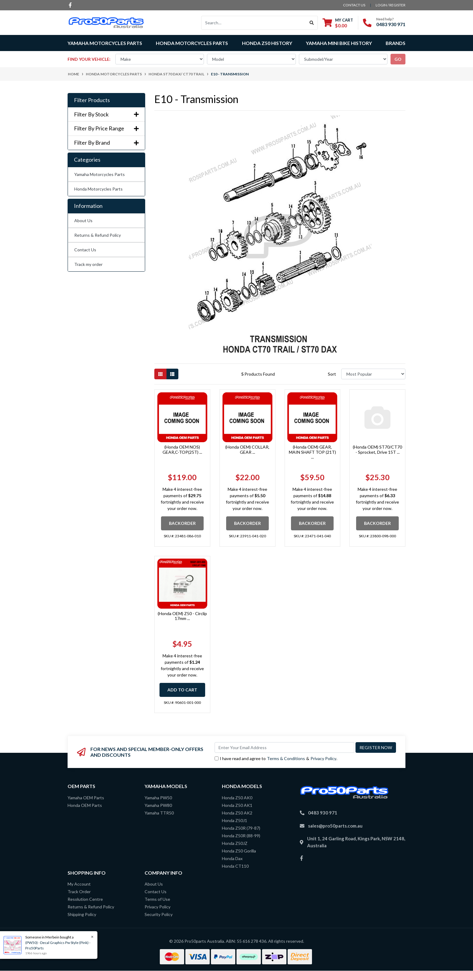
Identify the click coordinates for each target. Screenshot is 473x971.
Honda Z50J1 (234, 820)
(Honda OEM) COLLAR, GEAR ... (247, 449)
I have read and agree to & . (276, 758)
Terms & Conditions (286, 758)
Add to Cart (182, 689)
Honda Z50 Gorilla (239, 850)
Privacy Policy (323, 758)
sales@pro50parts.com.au (335, 825)
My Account (79, 884)
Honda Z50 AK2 (237, 812)
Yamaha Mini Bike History (339, 43)
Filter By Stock (106, 114)
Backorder (182, 523)
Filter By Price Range (106, 128)
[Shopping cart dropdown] (337, 22)
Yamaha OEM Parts (86, 797)
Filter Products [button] (92, 100)
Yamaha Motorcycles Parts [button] (105, 43)
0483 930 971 (390, 24)
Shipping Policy (82, 914)
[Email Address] (284, 747)
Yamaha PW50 (158, 797)
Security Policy (159, 914)
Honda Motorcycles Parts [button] (192, 43)
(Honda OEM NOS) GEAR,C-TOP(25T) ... (182, 449)
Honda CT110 (235, 866)
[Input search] (253, 23)
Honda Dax (232, 858)
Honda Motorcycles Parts (98, 188)
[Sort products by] (373, 374)
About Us (83, 220)
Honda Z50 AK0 (237, 797)
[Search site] (312, 23)
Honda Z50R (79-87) (241, 828)
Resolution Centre (85, 899)
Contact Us (85, 249)
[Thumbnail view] (160, 374)
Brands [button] (395, 43)
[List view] (172, 374)
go (397, 59)
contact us (354, 5)
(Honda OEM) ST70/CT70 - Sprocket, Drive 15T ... (377, 449)
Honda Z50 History (267, 43)
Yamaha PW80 (158, 805)
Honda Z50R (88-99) (241, 835)
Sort (332, 374)
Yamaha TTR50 (159, 812)
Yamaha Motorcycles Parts (99, 174)
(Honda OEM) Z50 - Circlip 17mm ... (182, 616)
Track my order (88, 264)
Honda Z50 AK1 (237, 805)
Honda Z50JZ (234, 843)
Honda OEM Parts (85, 805)
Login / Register (390, 5)
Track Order (79, 891)
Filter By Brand (106, 142)
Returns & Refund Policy (97, 235)
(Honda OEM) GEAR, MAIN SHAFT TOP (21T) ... (312, 452)
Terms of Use (157, 899)
